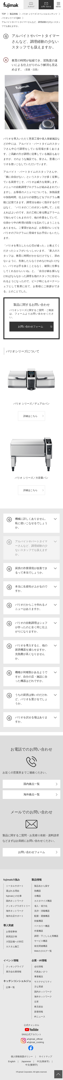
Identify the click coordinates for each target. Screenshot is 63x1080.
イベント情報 (10, 960)
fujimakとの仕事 (14, 896)
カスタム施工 (12, 946)
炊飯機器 (38, 921)
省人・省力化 (40, 906)
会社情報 (38, 966)
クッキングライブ (15, 966)
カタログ (31, 6)
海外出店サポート (15, 916)
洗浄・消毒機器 (42, 911)
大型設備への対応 (15, 941)
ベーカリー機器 (42, 926)
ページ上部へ (58, 1074)
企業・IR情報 (39, 960)
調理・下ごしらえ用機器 (46, 936)
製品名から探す (42, 886)
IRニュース (39, 1016)
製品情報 (37, 879)
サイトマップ (45, 1056)
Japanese (26, 1061)
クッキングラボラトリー (18, 906)
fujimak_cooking (36, 1042)
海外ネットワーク (15, 911)
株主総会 (38, 1006)
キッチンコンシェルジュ (17, 981)
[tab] (31, 523)
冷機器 (37, 896)
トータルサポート (15, 886)
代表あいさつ (40, 971)
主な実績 (38, 986)
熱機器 (37, 891)
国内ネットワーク (15, 901)
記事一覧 (10, 987)
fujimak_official (35, 1039)
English (11, 1061)
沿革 (36, 1001)
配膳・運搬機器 (42, 916)
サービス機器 (40, 941)
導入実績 (8, 925)
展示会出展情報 (13, 971)
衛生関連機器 (40, 946)
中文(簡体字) (43, 1061)
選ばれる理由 (12, 891)
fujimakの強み (11, 879)
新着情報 (38, 1011)
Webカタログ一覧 (43, 951)
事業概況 (38, 976)
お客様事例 (11, 931)
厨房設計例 (11, 936)
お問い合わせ (46, 6)
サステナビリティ (43, 981)
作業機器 (38, 931)
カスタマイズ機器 (43, 901)
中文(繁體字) (31, 1065)
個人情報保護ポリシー (22, 1056)
